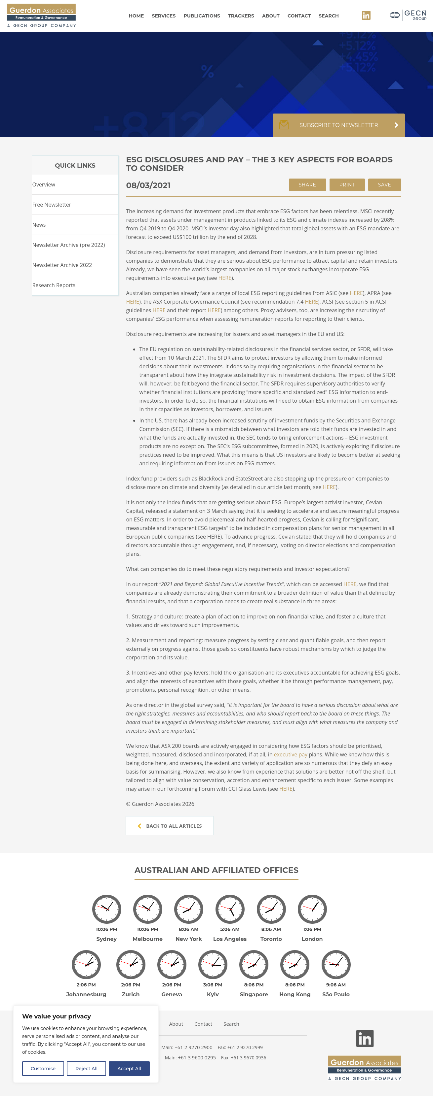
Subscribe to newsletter (338, 128)
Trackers (241, 16)
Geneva (172, 994)
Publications (202, 16)
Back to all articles (170, 825)
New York (189, 939)
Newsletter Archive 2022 (62, 265)
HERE (224, 278)
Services (164, 16)
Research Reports (53, 285)
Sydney (107, 939)
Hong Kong (295, 994)
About (271, 16)
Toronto (271, 939)
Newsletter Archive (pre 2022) (68, 245)
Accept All (129, 1069)
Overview (43, 184)
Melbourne (148, 939)
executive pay (290, 754)
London (312, 939)
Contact (299, 16)
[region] (86, 1044)
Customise (43, 1069)
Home (136, 16)
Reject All (86, 1069)
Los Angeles (230, 939)
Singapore (254, 994)
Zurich (131, 994)
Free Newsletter (51, 204)
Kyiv (213, 994)
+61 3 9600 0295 (197, 1057)
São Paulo (336, 994)
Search (329, 16)
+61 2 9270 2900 (194, 1047)
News (39, 224)
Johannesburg (86, 994)
